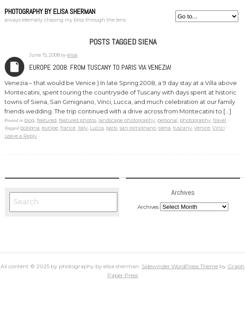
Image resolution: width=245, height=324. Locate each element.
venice (202, 128)
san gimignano (138, 128)
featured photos (77, 120)
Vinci (218, 128)
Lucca (97, 128)
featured (47, 120)
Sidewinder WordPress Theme (180, 266)
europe (50, 128)
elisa (72, 55)
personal (167, 120)
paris (111, 128)
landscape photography (126, 120)
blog (29, 120)
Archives (14, 67)
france (68, 128)
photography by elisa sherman (49, 11)
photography (195, 120)
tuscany (182, 128)
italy (83, 128)
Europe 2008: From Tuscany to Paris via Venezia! (100, 67)
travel (219, 120)
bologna (30, 128)
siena (164, 128)
